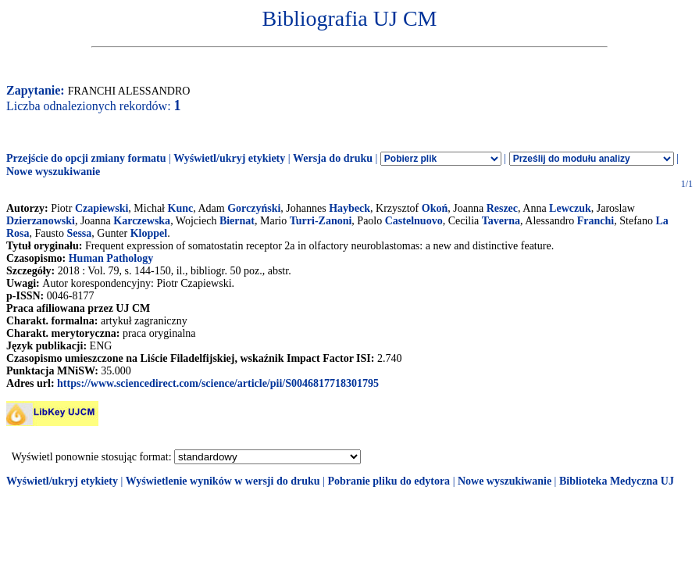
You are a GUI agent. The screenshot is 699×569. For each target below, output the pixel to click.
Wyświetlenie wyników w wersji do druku (223, 481)
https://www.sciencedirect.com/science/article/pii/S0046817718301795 (218, 383)
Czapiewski (101, 208)
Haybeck (349, 208)
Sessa (78, 233)
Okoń (435, 208)
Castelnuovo (414, 221)
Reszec (502, 208)
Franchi (595, 221)
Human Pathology (111, 258)
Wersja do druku (333, 158)
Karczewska (141, 221)
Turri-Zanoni (321, 221)
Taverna (501, 221)
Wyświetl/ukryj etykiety (229, 158)
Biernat (237, 221)
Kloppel (148, 233)
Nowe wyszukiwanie (53, 171)
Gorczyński (253, 208)
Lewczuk (570, 208)
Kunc (181, 208)
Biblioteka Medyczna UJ (616, 481)
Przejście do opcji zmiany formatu (86, 158)
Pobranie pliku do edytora (388, 481)
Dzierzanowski (40, 221)
